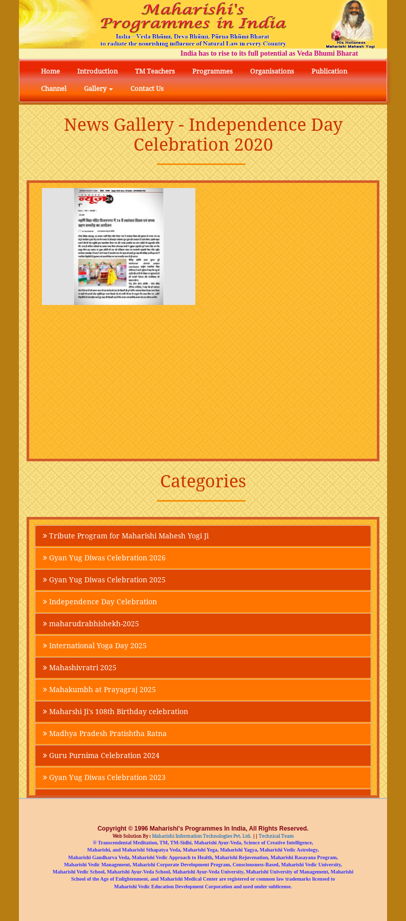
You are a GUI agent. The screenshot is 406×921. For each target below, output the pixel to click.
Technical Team (276, 836)
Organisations (272, 71)
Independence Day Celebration (100, 602)
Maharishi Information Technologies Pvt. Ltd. (201, 836)
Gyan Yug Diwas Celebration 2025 (104, 580)
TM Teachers (155, 71)
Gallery (98, 88)
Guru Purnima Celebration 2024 (101, 755)
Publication (329, 71)
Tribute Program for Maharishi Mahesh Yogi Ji (126, 536)
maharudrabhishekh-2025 (91, 624)
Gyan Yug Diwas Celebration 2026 (104, 558)
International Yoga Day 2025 (95, 646)
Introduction (97, 71)
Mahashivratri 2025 (80, 668)
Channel (53, 88)
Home (50, 71)
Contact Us (147, 88)
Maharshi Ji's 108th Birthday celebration (115, 711)
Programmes (212, 71)
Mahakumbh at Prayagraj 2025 (99, 690)
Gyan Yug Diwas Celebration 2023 (104, 777)
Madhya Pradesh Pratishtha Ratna (105, 733)
